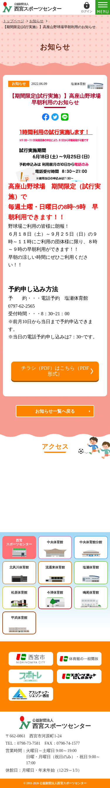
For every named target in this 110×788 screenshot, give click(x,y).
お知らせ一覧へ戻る (55, 411)
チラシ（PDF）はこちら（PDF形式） (55, 371)
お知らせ (36, 21)
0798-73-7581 (28, 743)
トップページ (13, 21)
